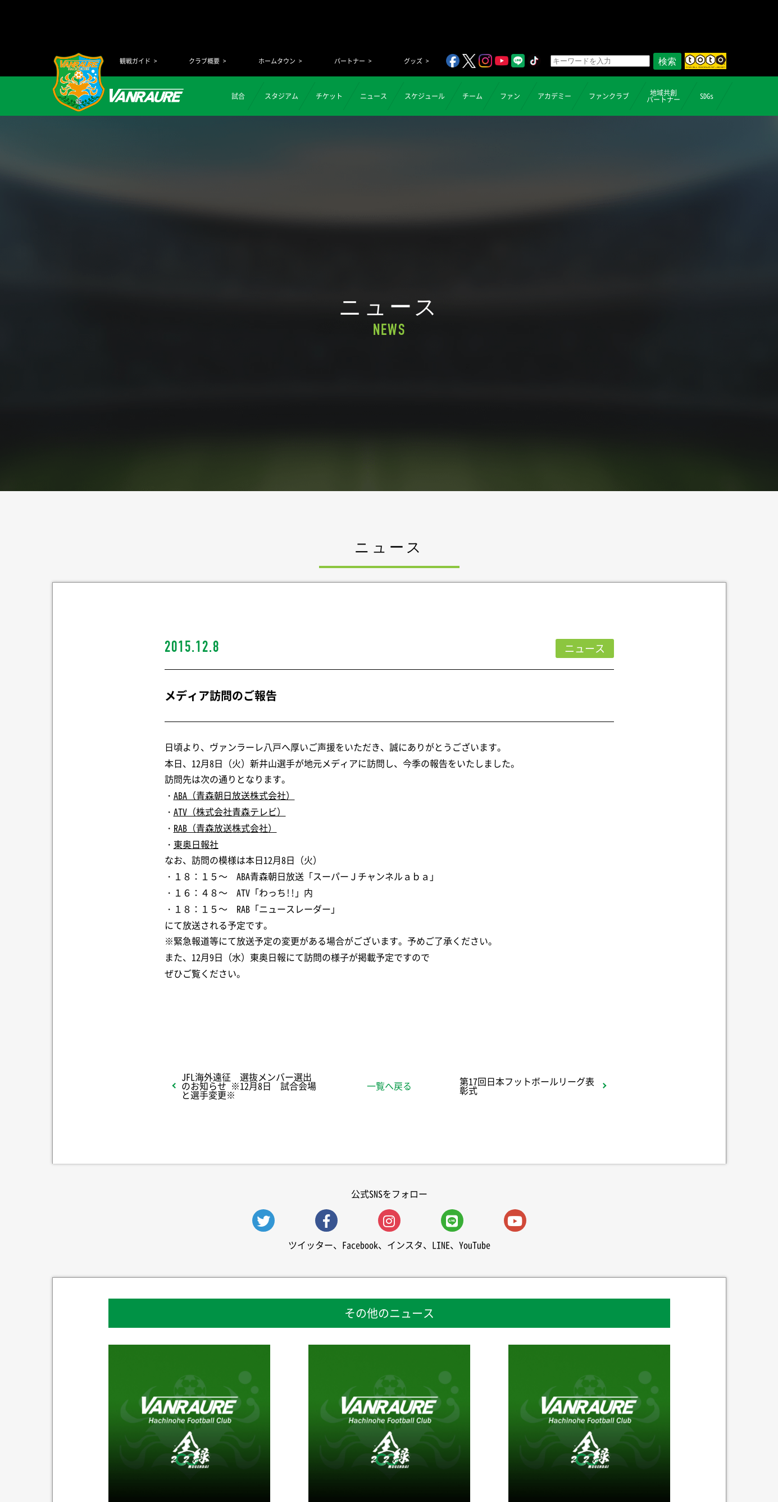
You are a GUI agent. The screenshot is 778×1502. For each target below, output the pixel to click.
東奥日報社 (196, 844)
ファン (510, 96)
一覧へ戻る (389, 1085)
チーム (472, 96)
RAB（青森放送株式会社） (225, 827)
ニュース (373, 96)
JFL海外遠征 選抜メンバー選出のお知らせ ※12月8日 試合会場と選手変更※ (248, 1085)
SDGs (706, 96)
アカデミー (554, 96)
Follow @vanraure (502, 1003)
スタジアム (281, 96)
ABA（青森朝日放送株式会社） (234, 795)
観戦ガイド (135, 61)
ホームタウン (276, 61)
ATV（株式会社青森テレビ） (230, 811)
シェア (253, 1003)
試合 (238, 96)
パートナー (349, 61)
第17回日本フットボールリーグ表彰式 (526, 1085)
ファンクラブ (609, 96)
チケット (329, 96)
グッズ (413, 61)
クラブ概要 (204, 61)
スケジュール (424, 96)
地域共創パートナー (663, 96)
